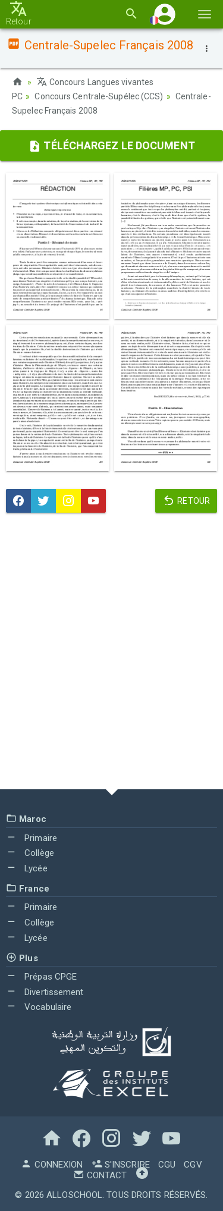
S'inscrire (121, 1164)
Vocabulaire (38, 1007)
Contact (100, 1175)
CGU (166, 1164)
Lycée (27, 868)
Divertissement (45, 992)
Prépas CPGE (41, 976)
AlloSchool (74, 1195)
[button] (164, 14)
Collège (30, 853)
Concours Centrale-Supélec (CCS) (98, 96)
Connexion (52, 1164)
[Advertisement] (111, 653)
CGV (193, 1164)
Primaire (31, 838)
